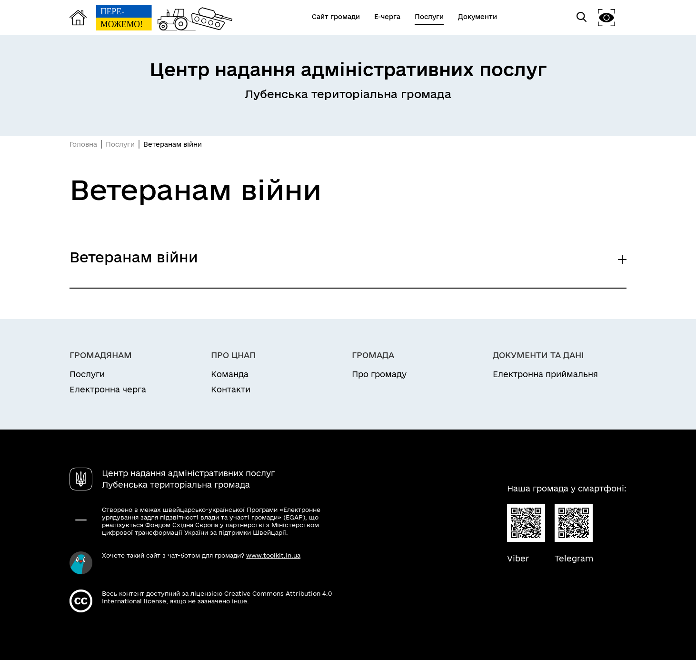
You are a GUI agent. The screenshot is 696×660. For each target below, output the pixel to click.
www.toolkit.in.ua (273, 555)
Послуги (120, 144)
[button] (606, 17)
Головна (83, 144)
